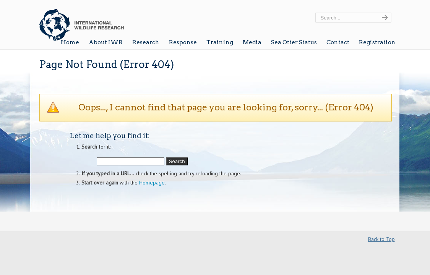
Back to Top (381, 239)
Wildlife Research (81, 21)
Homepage (152, 182)
